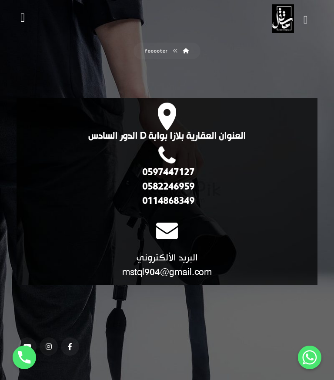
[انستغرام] (49, 346)
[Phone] (24, 357)
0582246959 (167, 187)
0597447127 (167, 173)
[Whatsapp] (309, 357)
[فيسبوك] (70, 346)
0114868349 (167, 201)
